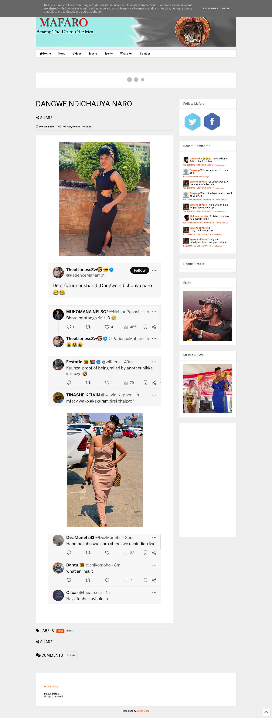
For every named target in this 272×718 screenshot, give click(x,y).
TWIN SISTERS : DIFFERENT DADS (197, 165)
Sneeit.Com (143, 711)
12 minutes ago (218, 211)
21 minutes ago (215, 246)
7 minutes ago (218, 188)
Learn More (210, 8)
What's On (126, 53)
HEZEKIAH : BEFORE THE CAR (195, 234)
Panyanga (195, 170)
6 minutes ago (203, 177)
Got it (225, 8)
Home (45, 53)
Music (93, 53)
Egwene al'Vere (198, 181)
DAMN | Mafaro (189, 177)
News (61, 53)
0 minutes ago (218, 165)
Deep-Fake (196, 158)
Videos (77, 53)
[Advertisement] (207, 480)
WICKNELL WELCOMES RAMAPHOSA (198, 200)
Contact (145, 53)
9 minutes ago (221, 200)
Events (108, 53)
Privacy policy (51, 686)
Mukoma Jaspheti (199, 216)
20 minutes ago (215, 234)
